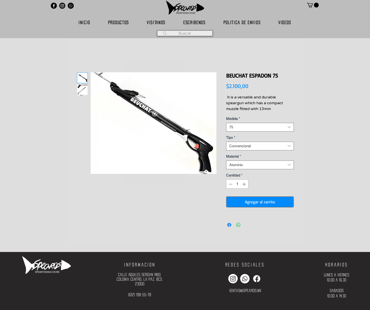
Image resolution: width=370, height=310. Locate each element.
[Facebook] (54, 6)
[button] (313, 5)
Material (233, 156)
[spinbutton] (237, 184)
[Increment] (244, 184)
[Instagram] (62, 6)
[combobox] (260, 127)
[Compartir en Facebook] (229, 225)
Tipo (230, 137)
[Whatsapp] (71, 6)
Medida (233, 119)
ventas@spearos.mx (245, 290)
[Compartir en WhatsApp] (238, 225)
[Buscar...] (185, 33)
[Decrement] (230, 184)
